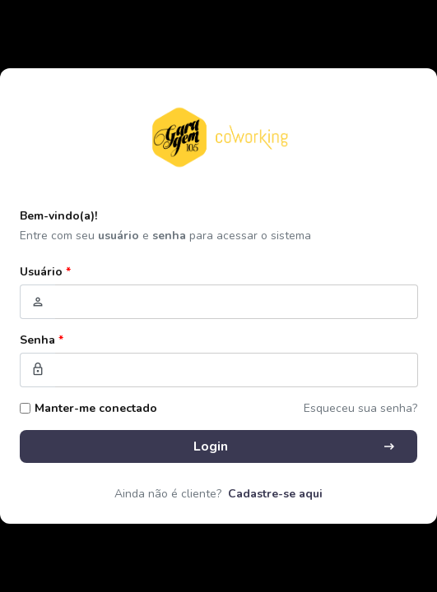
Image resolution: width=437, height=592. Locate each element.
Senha (41, 340)
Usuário (45, 272)
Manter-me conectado (96, 408)
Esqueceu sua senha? (360, 408)
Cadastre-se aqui (275, 494)
